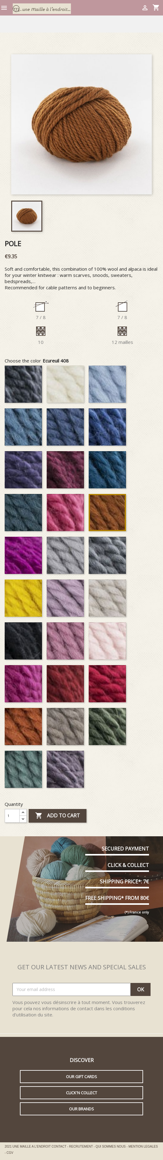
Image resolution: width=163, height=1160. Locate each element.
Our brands (81, 1109)
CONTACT (59, 1146)
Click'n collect (81, 1093)
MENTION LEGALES (143, 1146)
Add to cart (57, 816)
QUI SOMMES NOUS (110, 1146)
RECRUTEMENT (81, 1146)
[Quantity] (12, 816)
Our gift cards (81, 1076)
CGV (10, 1152)
